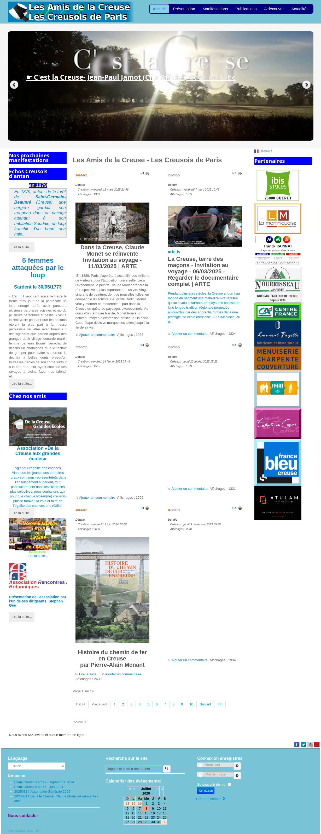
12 (127, 813)
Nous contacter (23, 815)
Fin (220, 704)
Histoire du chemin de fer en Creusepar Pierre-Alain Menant (112, 602)
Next (307, 84)
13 (133, 813)
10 (191, 704)
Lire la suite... (22, 247)
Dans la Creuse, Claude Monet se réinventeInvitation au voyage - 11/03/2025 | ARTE (112, 236)
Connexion (206, 790)
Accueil (159, 9)
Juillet (146, 789)
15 (146, 813)
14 (140, 813)
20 (133, 817)
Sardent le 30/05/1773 (38, 287)
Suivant (205, 704)
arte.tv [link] (174, 252)
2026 (146, 793)
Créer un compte (211, 799)
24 (159, 817)
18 (164, 813)
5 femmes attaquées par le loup (38, 267)
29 (146, 822)
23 (153, 817)
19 (127, 817)
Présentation (184, 9)
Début (80, 704)
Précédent (99, 704)
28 (140, 822)
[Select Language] (36, 766)
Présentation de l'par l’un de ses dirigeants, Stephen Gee (37, 601)
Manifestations (215, 9)
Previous (14, 84)
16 (153, 813)
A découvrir (274, 9)
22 (146, 817)
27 (133, 822)
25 (164, 817)
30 (153, 822)
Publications (246, 9)
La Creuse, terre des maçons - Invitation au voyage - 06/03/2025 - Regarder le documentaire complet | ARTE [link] (203, 271)
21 (140, 817)
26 (127, 822)
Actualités (299, 9)
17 (159, 813)
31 (159, 822)
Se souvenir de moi (211, 784)
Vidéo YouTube (131, 77)
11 (164, 808)
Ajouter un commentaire (97, 335)
